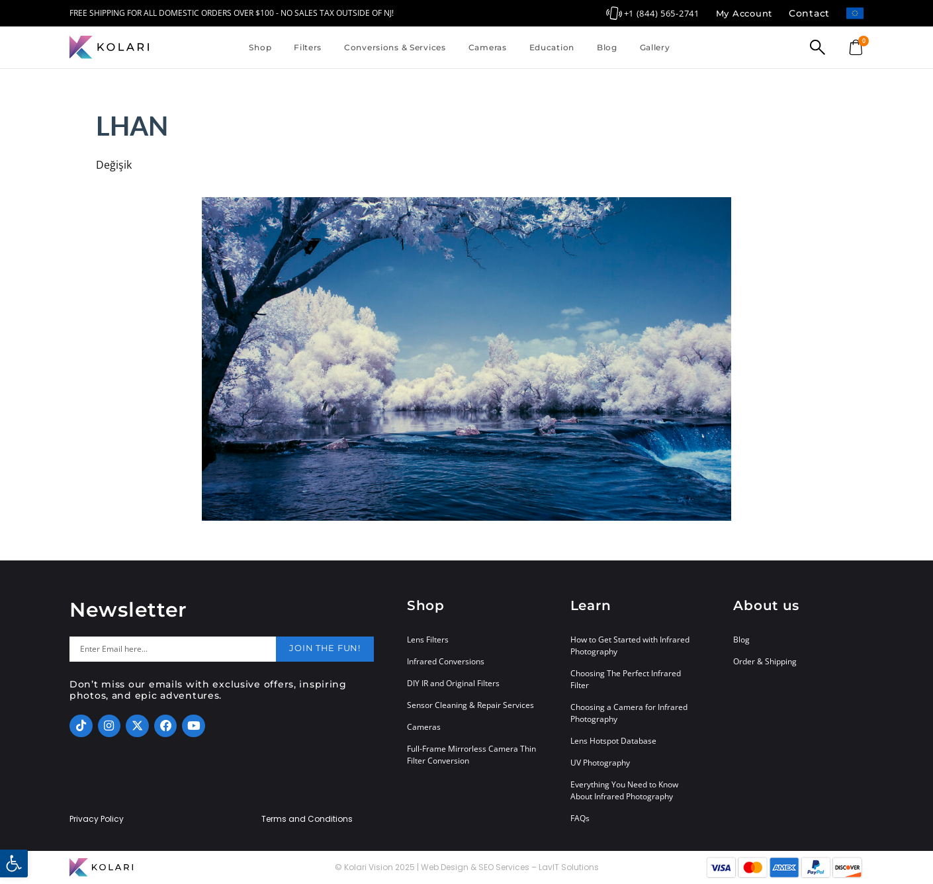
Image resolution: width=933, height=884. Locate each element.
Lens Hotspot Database (613, 740)
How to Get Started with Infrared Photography (629, 645)
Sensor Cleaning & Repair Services (470, 705)
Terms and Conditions (307, 819)
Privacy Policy (96, 819)
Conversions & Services (395, 47)
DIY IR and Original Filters (453, 683)
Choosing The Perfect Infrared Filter (625, 679)
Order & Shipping (765, 661)
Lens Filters (428, 639)
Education (551, 47)
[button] (14, 863)
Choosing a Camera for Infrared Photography (629, 713)
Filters (308, 47)
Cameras (487, 47)
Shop (260, 47)
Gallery (655, 47)
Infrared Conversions (445, 661)
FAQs (580, 818)
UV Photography (600, 762)
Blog (607, 47)
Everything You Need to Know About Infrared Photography (624, 790)
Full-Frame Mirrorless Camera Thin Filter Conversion (471, 754)
